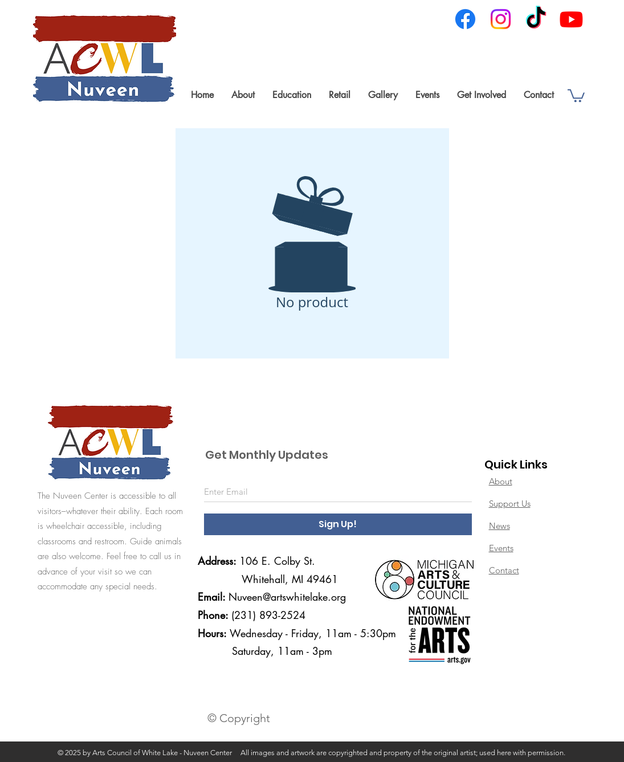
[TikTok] (536, 19)
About (500, 481)
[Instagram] (500, 19)
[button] (242, 95)
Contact (504, 570)
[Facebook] (465, 19)
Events (501, 548)
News (499, 525)
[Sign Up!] (338, 524)
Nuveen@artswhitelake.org (287, 597)
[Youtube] (571, 19)
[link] (576, 95)
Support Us (510, 503)
